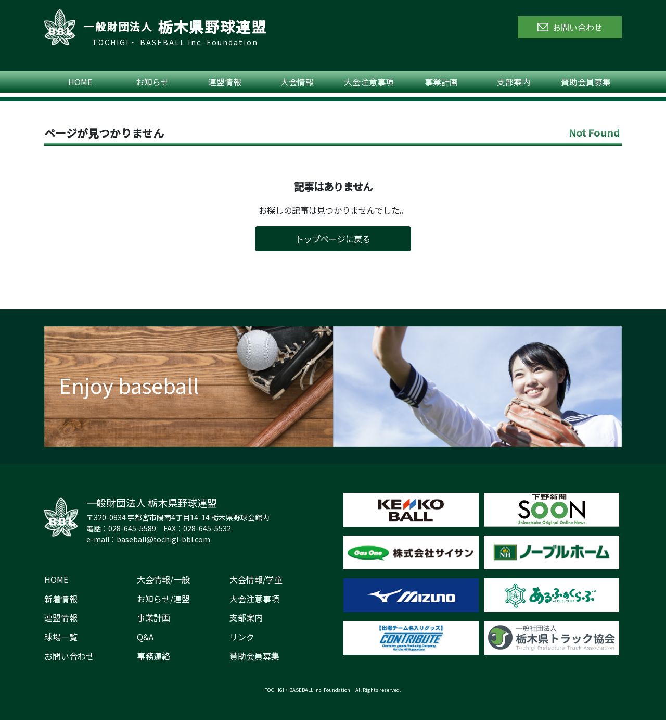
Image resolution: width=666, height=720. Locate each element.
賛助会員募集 (586, 82)
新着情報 (61, 598)
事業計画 (441, 82)
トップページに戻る (333, 238)
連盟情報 (224, 82)
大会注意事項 (369, 82)
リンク (241, 636)
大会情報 (297, 82)
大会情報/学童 (256, 579)
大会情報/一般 (163, 579)
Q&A (145, 636)
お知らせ (152, 82)
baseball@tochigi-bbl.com (163, 539)
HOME (80, 82)
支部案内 (513, 82)
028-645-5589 (132, 528)
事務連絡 (153, 656)
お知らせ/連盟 (163, 598)
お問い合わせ (69, 656)
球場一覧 (61, 636)
